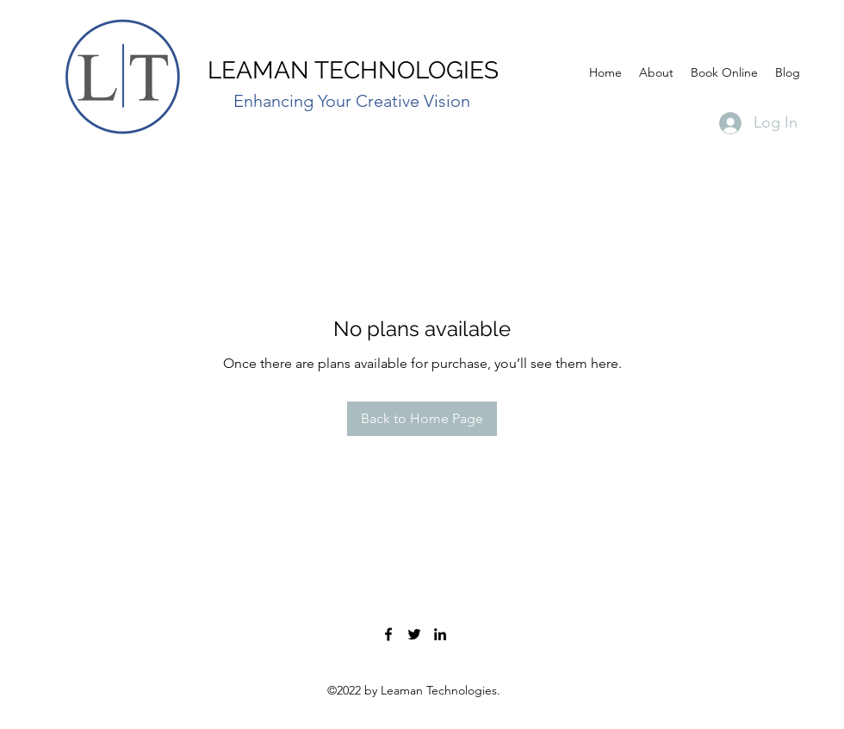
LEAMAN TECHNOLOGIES (353, 70)
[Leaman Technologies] (388, 634)
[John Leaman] (440, 634)
